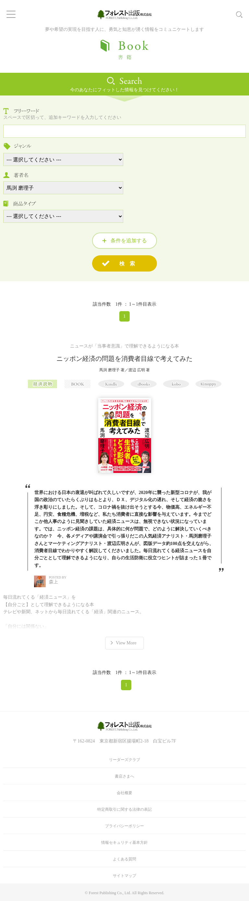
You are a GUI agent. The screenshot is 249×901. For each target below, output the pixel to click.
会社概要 (124, 793)
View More (126, 643)
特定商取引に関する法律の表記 (124, 809)
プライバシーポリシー (124, 826)
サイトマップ (124, 875)
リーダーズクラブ (124, 759)
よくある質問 (124, 859)
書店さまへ (124, 776)
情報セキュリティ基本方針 (124, 842)
